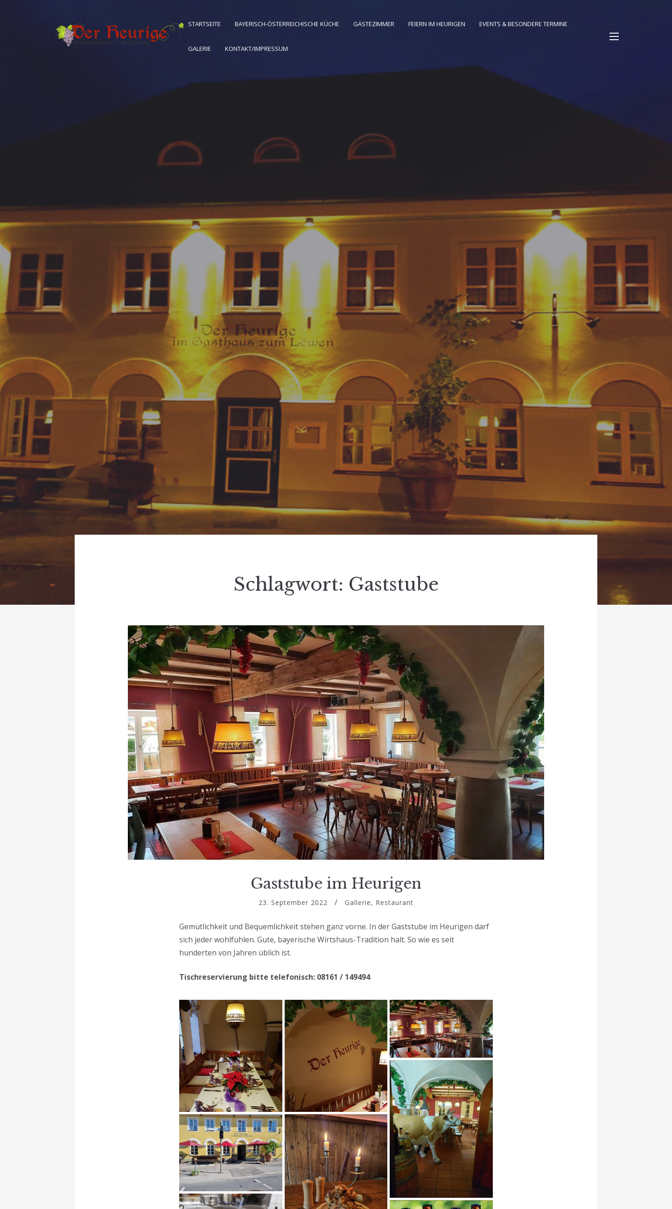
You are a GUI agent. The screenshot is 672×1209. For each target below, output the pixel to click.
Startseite (204, 24)
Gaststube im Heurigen (336, 883)
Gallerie (358, 902)
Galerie (199, 48)
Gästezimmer (373, 24)
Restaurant (394, 902)
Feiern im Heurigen (436, 24)
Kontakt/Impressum (256, 48)
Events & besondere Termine (523, 24)
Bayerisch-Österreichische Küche (287, 24)
